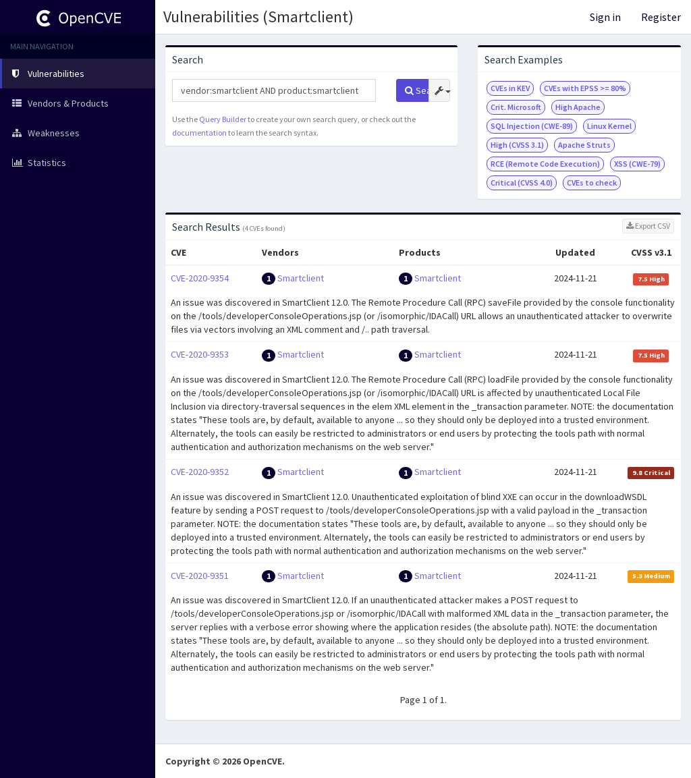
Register (661, 17)
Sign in (605, 17)
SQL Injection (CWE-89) (532, 126)
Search (417, 90)
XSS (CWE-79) (637, 164)
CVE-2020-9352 (200, 472)
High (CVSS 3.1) (517, 145)
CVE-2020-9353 (200, 354)
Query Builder (222, 119)
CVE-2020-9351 (200, 575)
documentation (199, 133)
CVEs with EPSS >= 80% (585, 88)
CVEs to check (592, 182)
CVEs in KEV (510, 88)
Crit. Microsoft (516, 107)
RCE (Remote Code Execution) (545, 164)
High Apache (578, 107)
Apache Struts (584, 145)
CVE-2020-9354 (200, 278)
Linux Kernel (609, 126)
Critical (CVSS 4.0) (522, 182)
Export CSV (648, 226)
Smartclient (300, 278)
